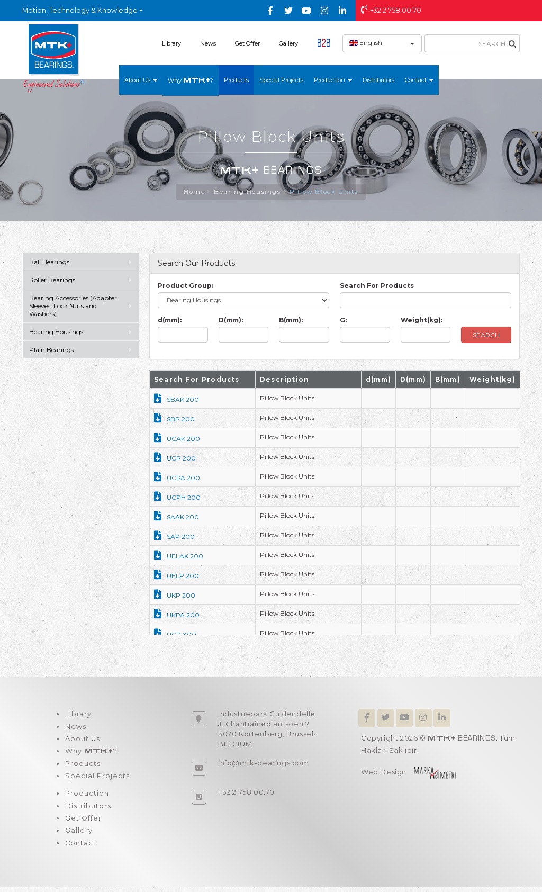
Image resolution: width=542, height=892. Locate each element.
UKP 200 (174, 596)
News (208, 43)
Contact (80, 847)
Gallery (288, 43)
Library (171, 43)
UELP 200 (176, 576)
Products (236, 80)
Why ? (190, 80)
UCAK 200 (177, 439)
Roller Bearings (53, 280)
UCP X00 (175, 635)
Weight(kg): (421, 321)
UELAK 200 (178, 557)
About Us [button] (140, 80)
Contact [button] (419, 80)
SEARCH (486, 335)
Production (87, 796)
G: (343, 321)
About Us (82, 740)
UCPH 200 (177, 498)
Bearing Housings (247, 192)
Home (193, 192)
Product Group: (185, 286)
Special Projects (281, 80)
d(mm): (170, 321)
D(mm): (231, 321)
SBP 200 (174, 420)
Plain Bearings (51, 350)
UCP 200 (175, 459)
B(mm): (291, 321)
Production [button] (333, 80)
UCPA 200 (177, 478)
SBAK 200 (176, 400)
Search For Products (377, 286)
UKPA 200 (177, 615)
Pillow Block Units (325, 192)
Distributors (378, 80)
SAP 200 (174, 537)
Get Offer (247, 43)
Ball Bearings (49, 262)
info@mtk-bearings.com (263, 763)
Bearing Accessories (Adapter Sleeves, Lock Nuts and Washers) (73, 306)
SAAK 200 (176, 517)
